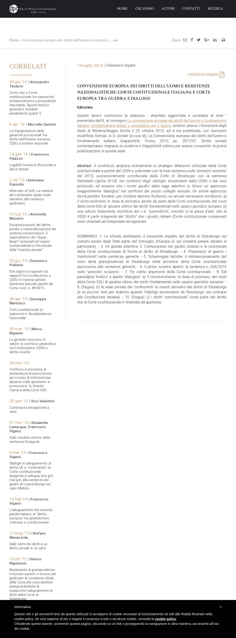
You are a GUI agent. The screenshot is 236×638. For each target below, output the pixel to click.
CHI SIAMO (144, 8)
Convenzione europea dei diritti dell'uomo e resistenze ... (67, 40)
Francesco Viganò (121, 65)
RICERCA (215, 8)
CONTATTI (191, 8)
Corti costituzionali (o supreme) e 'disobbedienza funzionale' (30, 311)
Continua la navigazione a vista (29, 407)
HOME (122, 8)
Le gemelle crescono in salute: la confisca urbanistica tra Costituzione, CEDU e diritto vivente (32, 343)
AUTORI (168, 8)
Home (14, 40)
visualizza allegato (202, 74)
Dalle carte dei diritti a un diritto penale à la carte (28, 544)
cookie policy (165, 619)
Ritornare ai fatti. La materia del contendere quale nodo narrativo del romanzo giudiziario (31, 194)
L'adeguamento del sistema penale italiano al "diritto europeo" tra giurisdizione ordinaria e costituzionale (31, 514)
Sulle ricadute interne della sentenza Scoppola (29, 437)
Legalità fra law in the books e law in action (32, 165)
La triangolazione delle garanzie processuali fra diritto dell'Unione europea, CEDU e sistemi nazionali (30, 134)
